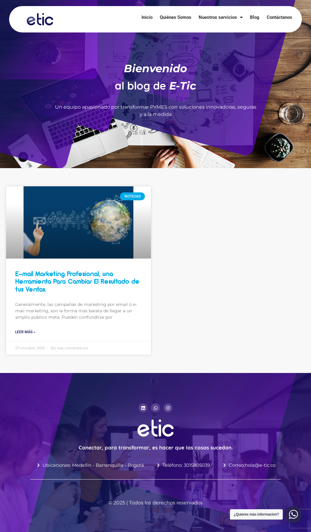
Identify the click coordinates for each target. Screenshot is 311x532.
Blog (254, 17)
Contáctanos (279, 17)
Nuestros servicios (221, 17)
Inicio (147, 17)
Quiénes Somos (175, 17)
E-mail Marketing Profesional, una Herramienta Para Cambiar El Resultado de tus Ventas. (77, 282)
